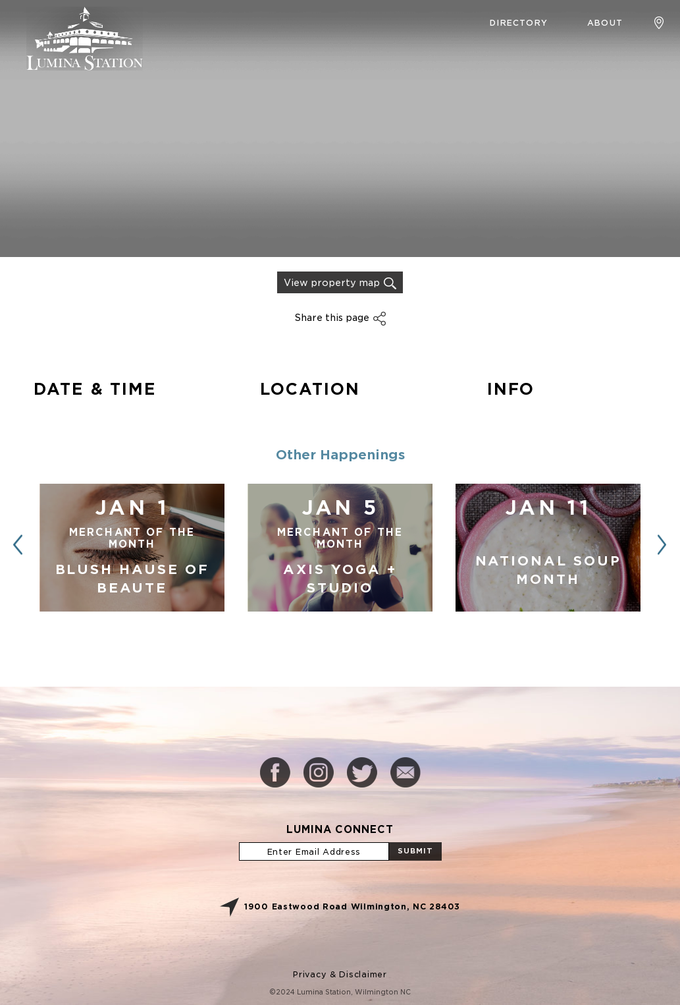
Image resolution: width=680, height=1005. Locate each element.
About (605, 23)
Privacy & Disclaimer (339, 974)
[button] (662, 545)
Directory (519, 23)
